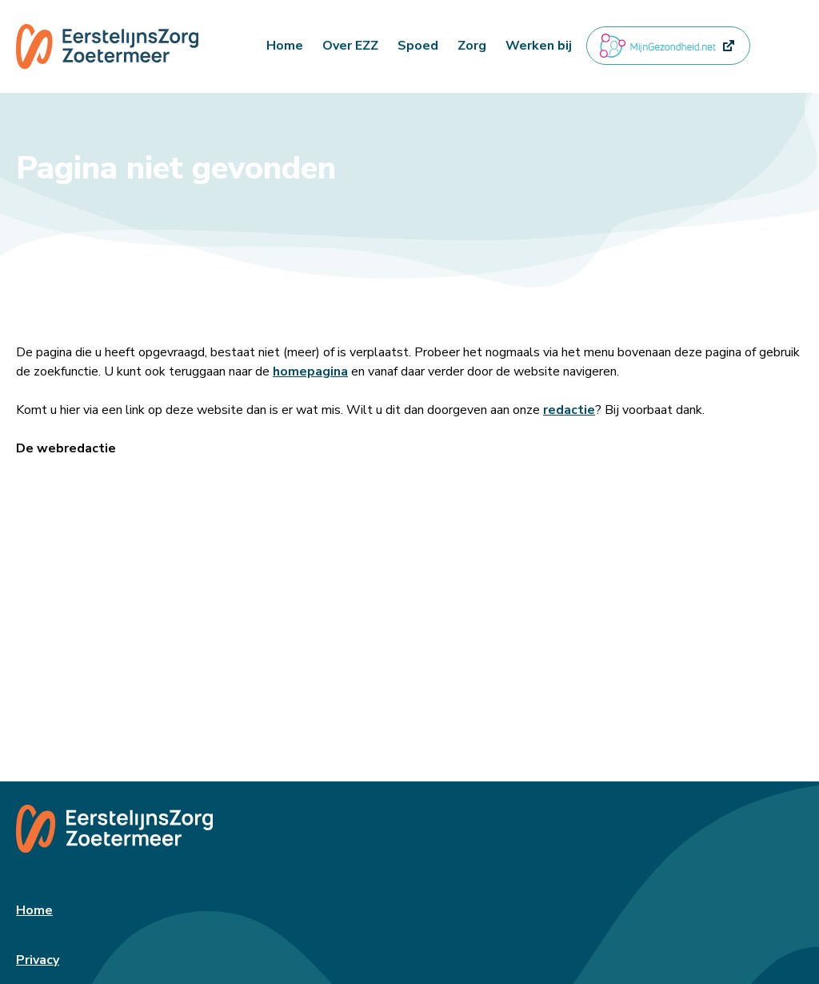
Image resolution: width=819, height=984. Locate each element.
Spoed (418, 45)
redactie (569, 410)
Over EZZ (350, 45)
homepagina (310, 371)
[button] (770, 45)
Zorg (471, 45)
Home (284, 45)
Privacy (37, 960)
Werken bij (538, 45)
